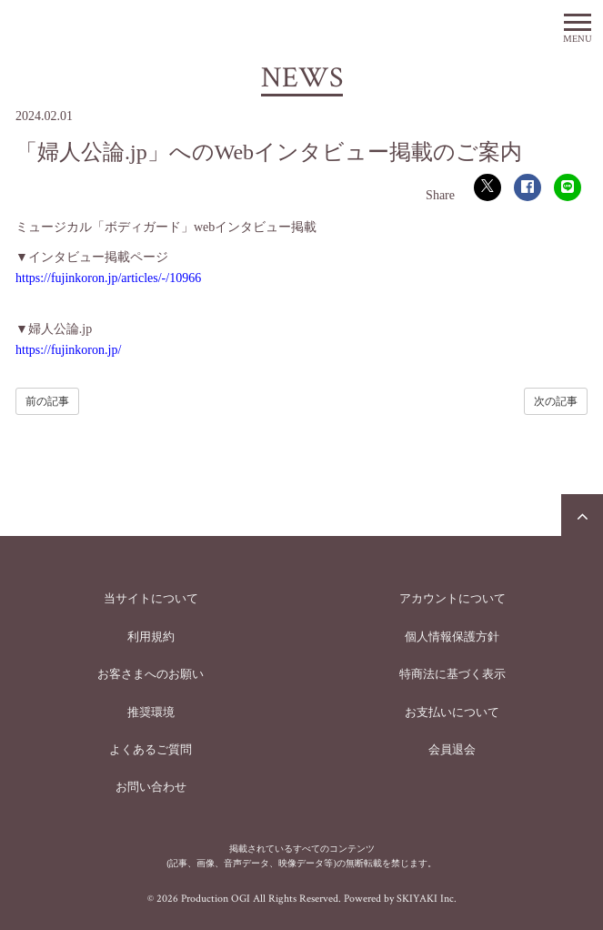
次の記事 (556, 401)
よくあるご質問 (150, 749)
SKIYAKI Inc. (427, 898)
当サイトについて (151, 598)
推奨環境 (151, 712)
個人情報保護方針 (452, 636)
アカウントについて (452, 598)
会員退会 (452, 749)
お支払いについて (452, 712)
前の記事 (47, 401)
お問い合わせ (151, 787)
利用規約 (151, 636)
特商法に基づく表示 (452, 674)
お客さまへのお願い (150, 674)
